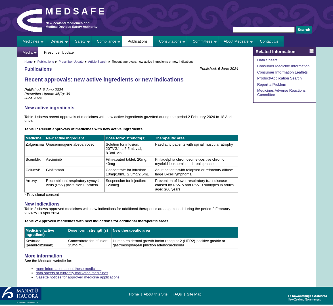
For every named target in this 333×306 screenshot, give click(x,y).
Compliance (106, 41)
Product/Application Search (279, 78)
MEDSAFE (76, 11)
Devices (57, 41)
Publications (138, 41)
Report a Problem (271, 84)
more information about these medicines (68, 269)
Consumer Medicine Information (283, 66)
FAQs (177, 294)
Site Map (194, 294)
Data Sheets (267, 60)
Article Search (97, 61)
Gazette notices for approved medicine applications (78, 277)
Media (28, 52)
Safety (80, 41)
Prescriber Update (59, 52)
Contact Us (269, 41)
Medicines (31, 41)
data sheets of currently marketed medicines (72, 273)
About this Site (155, 294)
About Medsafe (236, 41)
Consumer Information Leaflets (282, 72)
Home (28, 61)
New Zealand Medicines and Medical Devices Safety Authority (71, 24)
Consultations (170, 41)
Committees (202, 41)
